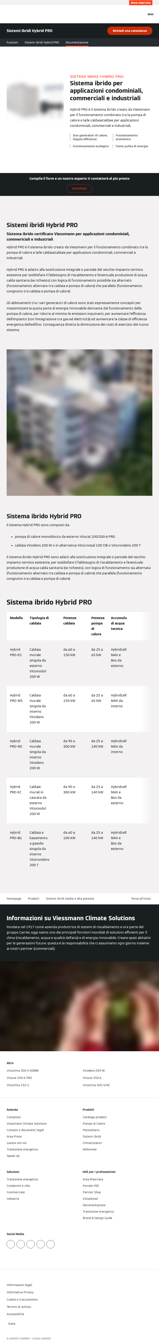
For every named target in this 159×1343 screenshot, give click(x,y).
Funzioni (12, 42)
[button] (142, 899)
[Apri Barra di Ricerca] (141, 14)
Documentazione (77, 42)
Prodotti (33, 898)
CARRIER (46, 1338)
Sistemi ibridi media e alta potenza (70, 898)
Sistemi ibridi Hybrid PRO (42, 42)
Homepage (14, 898)
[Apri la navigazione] (150, 14)
